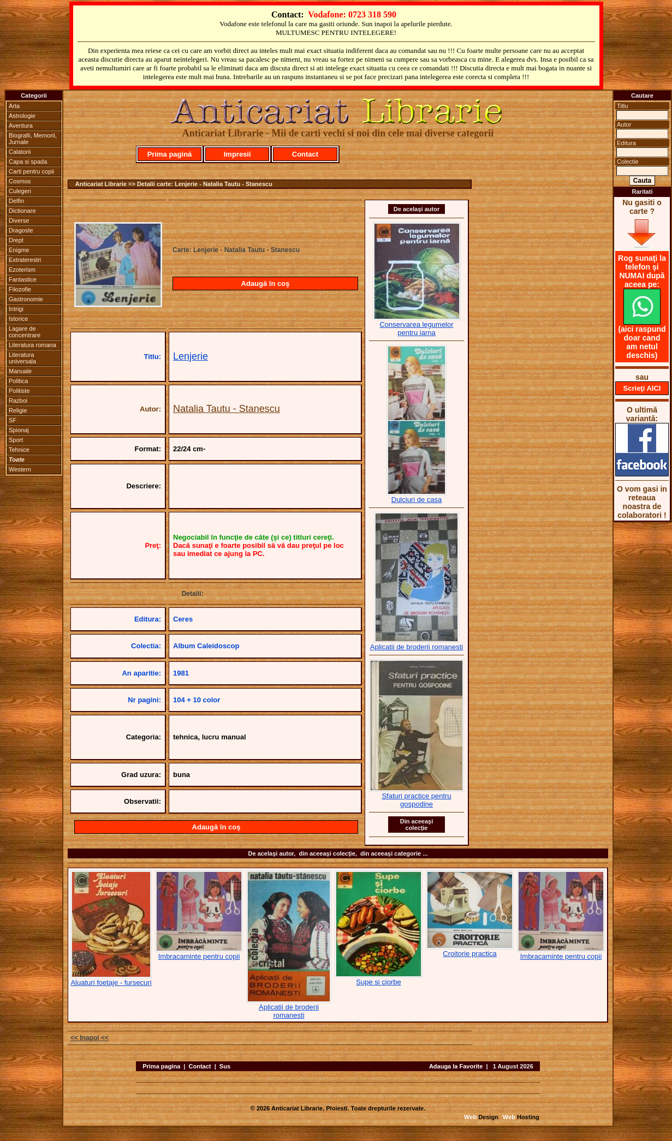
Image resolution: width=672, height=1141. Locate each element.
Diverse (19, 220)
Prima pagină (169, 154)
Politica (18, 381)
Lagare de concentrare (24, 331)
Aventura (21, 125)
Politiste (19, 390)
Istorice (18, 318)
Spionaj (19, 430)
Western (20, 469)
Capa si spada (28, 161)
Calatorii (20, 151)
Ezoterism (22, 269)
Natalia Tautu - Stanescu (226, 408)
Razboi (18, 400)
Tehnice (19, 449)
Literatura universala (22, 358)
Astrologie (22, 115)
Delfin (16, 201)
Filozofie (20, 289)
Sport (16, 440)
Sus (224, 1066)
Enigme (19, 250)
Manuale (20, 371)
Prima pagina (161, 1066)
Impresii (237, 154)
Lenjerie (190, 356)
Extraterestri (25, 259)
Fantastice (23, 279)
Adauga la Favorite (456, 1066)
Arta (14, 106)
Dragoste (21, 230)
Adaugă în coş (265, 283)
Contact (305, 154)
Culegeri (20, 191)
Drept (16, 240)
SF (12, 420)
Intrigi (16, 309)
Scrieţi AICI (642, 388)
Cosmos (20, 181)
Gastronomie (26, 299)
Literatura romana (32, 345)
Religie (18, 410)
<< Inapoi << (89, 1038)
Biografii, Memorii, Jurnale (33, 138)
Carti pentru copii (31, 171)
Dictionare (22, 210)
